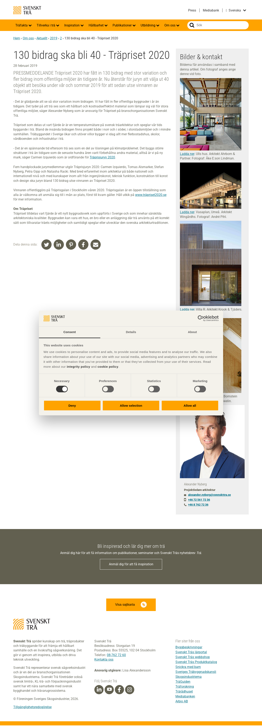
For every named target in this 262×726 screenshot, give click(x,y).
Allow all (190, 405)
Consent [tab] (69, 332)
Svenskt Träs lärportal (191, 653)
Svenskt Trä (27, 10)
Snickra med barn (188, 667)
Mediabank (211, 10)
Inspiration (72, 25)
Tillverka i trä (46, 25)
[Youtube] (109, 690)
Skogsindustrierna (188, 677)
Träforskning (184, 687)
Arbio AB (181, 702)
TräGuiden (182, 682)
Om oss (170, 25)
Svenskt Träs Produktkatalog (196, 663)
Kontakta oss (103, 660)
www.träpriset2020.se (150, 195)
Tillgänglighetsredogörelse (32, 708)
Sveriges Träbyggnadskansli (195, 672)
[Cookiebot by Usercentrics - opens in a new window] (201, 318)
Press (192, 10)
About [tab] (192, 332)
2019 (53, 38)
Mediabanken (185, 697)
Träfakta (21, 25)
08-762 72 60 (116, 656)
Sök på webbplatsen (191, 25)
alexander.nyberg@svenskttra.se (209, 494)
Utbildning (148, 25)
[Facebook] (119, 690)
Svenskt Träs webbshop (192, 658)
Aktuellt (41, 38)
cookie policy (107, 366)
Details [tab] (131, 332)
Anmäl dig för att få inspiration (131, 564)
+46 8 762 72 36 (198, 504)
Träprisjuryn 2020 (102, 157)
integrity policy (78, 366)
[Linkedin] (99, 690)
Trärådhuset (184, 692)
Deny (72, 405)
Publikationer (122, 25)
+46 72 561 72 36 (199, 499)
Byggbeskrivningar (188, 648)
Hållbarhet (96, 25)
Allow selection (131, 405)
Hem (16, 38)
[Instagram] (129, 690)
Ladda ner (187, 154)
